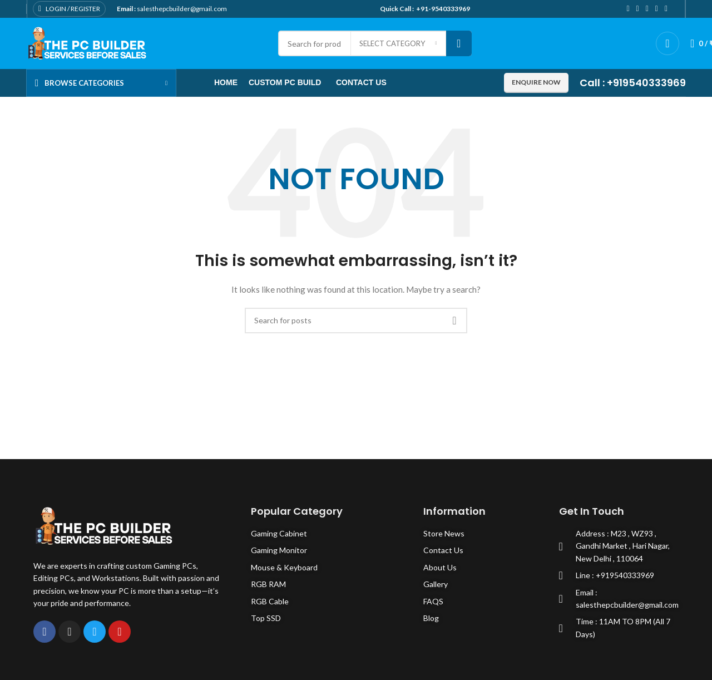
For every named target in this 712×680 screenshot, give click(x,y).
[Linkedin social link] (656, 9)
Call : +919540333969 (633, 83)
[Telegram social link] (666, 9)
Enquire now (536, 82)
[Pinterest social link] (647, 9)
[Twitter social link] (637, 9)
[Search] (356, 320)
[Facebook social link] (627, 9)
